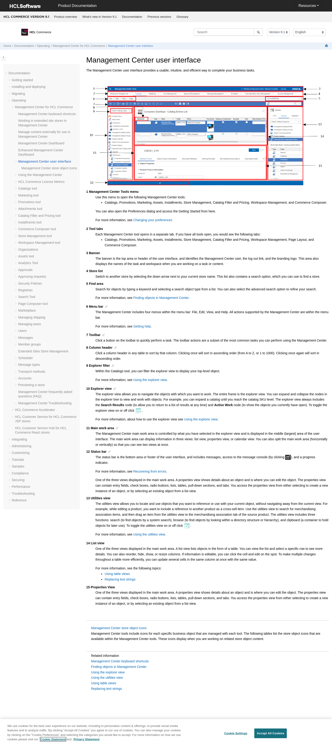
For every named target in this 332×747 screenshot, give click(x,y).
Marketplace (27, 310)
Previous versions (159, 16)
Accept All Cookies (271, 736)
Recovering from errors (149, 471)
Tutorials (18, 459)
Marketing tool (28, 195)
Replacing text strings (120, 579)
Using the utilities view (149, 534)
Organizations (28, 249)
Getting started (22, 80)
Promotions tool (29, 202)
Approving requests (32, 276)
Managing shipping (31, 317)
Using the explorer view (150, 380)
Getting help (142, 326)
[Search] (258, 32)
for (79, 46)
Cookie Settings (235, 736)
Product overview (65, 16)
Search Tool (26, 297)
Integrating (19, 439)
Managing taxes (29, 324)
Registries (25, 290)
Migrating (18, 93)
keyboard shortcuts (47, 114)
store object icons (49, 168)
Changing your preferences (152, 220)
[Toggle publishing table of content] (3, 57)
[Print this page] (327, 46)
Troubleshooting (44, 403)
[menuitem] (65, 17)
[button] (7, 73)
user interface (130, 46)
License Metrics (41, 182)
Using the (40, 175)
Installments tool (30, 222)
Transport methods (31, 371)
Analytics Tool (28, 263)
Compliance (20, 473)
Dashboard (41, 143)
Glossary (182, 16)
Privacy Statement (87, 742)
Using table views (117, 574)
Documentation (132, 16)
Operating (43, 46)
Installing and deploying (28, 87)
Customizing (21, 453)
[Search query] (228, 32)
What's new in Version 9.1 (99, 16)
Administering (21, 446)
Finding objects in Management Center (161, 298)
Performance (21, 486)
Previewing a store (31, 385)
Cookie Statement (53, 742)
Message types (29, 364)
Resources (307, 6)
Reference (19, 500)
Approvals (25, 270)
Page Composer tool (33, 304)
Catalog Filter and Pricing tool (39, 215)
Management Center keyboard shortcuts (120, 661)
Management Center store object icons (118, 628)
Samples (18, 466)
